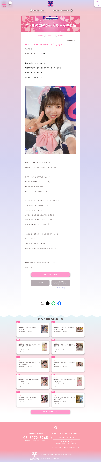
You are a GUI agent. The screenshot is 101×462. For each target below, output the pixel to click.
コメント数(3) (61, 288)
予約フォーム (62, 447)
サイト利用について (52, 454)
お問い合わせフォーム (66, 438)
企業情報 (43, 454)
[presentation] (50, 294)
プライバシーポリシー (65, 454)
